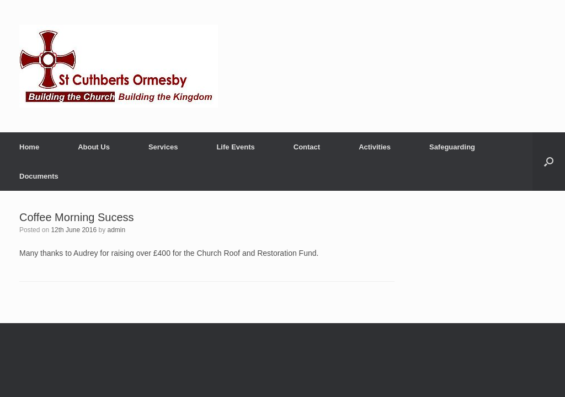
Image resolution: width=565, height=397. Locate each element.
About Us (94, 147)
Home (29, 147)
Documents (38, 176)
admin (117, 230)
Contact (307, 147)
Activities (375, 147)
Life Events (235, 147)
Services (163, 147)
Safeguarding (452, 147)
